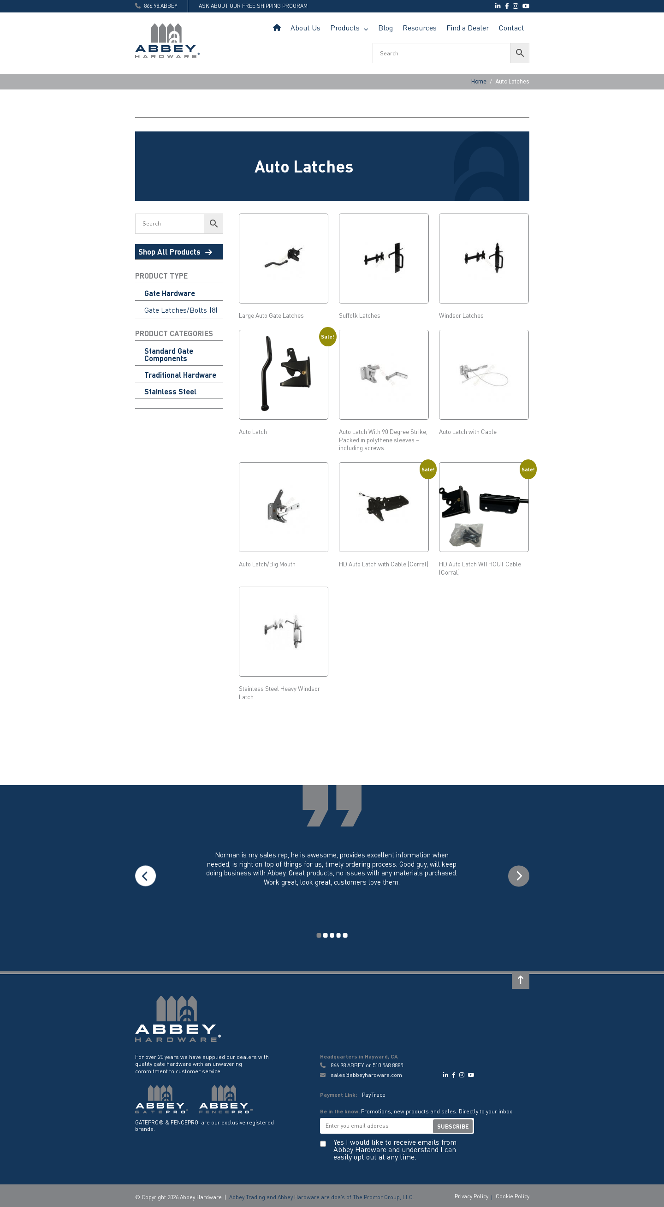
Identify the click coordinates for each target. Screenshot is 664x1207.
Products (345, 27)
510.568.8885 (388, 1064)
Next (518, 876)
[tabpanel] (332, 876)
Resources (420, 27)
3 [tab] (332, 934)
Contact (511, 27)
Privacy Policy (471, 1194)
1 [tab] (320, 934)
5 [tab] (345, 934)
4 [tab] (338, 934)
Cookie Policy (512, 1194)
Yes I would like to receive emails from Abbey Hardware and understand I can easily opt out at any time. (394, 1147)
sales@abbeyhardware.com (361, 1073)
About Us (305, 27)
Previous (146, 876)
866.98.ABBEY (347, 1064)
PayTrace (373, 1092)
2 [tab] (326, 934)
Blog (385, 27)
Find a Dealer (467, 27)
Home (277, 28)
